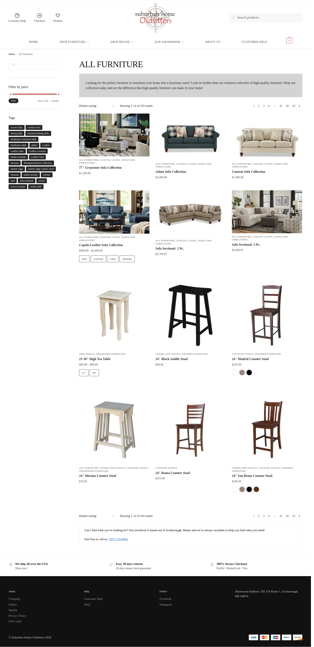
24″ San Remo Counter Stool (252, 473)
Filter (13, 98)
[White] (235, 370)
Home (12, 51)
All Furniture (89, 157)
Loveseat (98, 256)
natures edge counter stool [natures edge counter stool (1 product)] (41, 166)
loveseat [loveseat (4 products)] (15, 160)
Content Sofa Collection (248, 169)
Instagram (166, 602)
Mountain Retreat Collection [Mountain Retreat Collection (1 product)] (38, 160)
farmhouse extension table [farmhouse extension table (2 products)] (23, 136)
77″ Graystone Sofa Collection (100, 165)
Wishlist (58, 17)
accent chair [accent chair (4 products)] (16, 125)
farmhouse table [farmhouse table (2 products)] (18, 142)
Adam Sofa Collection (171, 169)
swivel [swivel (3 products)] (41, 178)
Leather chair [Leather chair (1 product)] (17, 148)
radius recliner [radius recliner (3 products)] (31, 172)
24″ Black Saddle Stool (172, 356)
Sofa (84, 256)
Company (14, 596)
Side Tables (86, 351)
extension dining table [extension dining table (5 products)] (38, 130)
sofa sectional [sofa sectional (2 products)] (26, 178)
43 (293, 103)
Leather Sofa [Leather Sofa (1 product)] (37, 154)
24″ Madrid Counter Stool (250, 356)
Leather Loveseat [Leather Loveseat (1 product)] (37, 148)
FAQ (87, 602)
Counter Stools (242, 351)
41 (280, 103)
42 (287, 103)
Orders (13, 602)
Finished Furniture (195, 351)
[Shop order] (97, 103)
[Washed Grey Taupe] (242, 370)
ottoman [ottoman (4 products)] (15, 172)
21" (84, 370)
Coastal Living (110, 157)
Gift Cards (15, 618)
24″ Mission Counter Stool (97, 473)
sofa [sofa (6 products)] (13, 178)
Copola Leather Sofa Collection (101, 242)
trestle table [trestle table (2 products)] (36, 184)
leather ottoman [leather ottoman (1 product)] (18, 154)
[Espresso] (256, 487)
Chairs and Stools (168, 351)
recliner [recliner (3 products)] (46, 172)
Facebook (166, 596)
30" (94, 370)
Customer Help (17, 17)
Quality (13, 607)
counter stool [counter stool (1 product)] (34, 125)
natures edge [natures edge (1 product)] (17, 166)
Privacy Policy (18, 613)
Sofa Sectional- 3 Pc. (246, 242)
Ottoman (127, 256)
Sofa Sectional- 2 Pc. (170, 246)
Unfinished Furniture (110, 351)
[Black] (249, 370)
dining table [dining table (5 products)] (16, 130)
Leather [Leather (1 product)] (46, 142)
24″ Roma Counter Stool (173, 470)
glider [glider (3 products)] (34, 142)
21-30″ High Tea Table (94, 356)
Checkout (39, 17)
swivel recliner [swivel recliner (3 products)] (18, 184)
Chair (113, 256)
